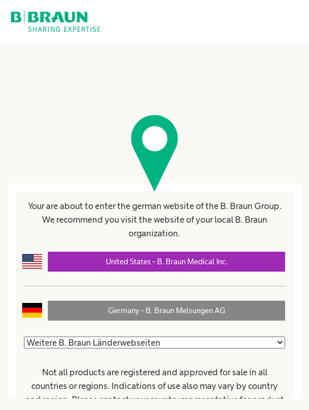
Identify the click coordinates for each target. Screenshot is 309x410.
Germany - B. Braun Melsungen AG (166, 310)
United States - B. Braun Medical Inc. (167, 261)
